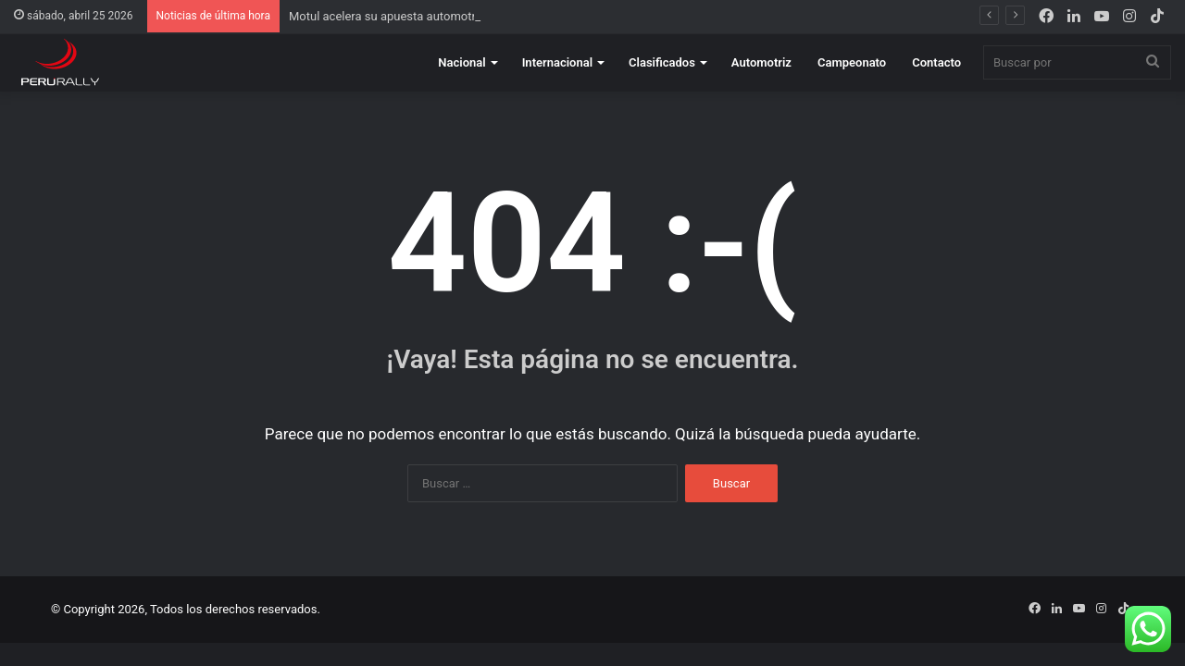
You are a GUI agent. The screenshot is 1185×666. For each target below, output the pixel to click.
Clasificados (662, 62)
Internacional (557, 62)
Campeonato (851, 62)
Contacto (936, 62)
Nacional (461, 62)
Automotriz (761, 62)
